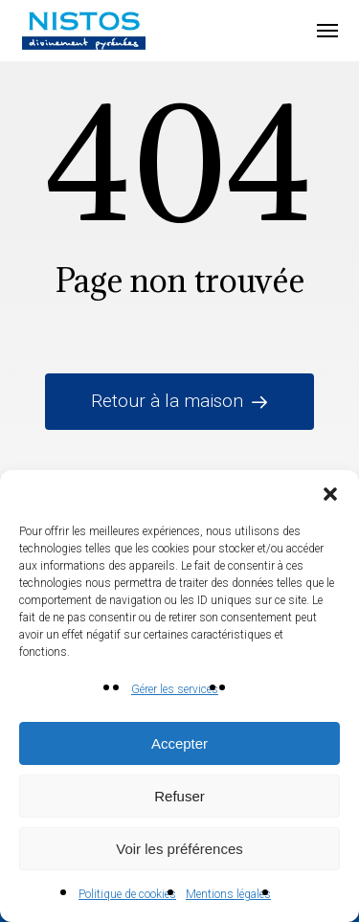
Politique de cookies (127, 894)
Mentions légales (228, 894)
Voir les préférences (179, 849)
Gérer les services (174, 689)
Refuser (179, 796)
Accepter (179, 743)
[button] (330, 494)
